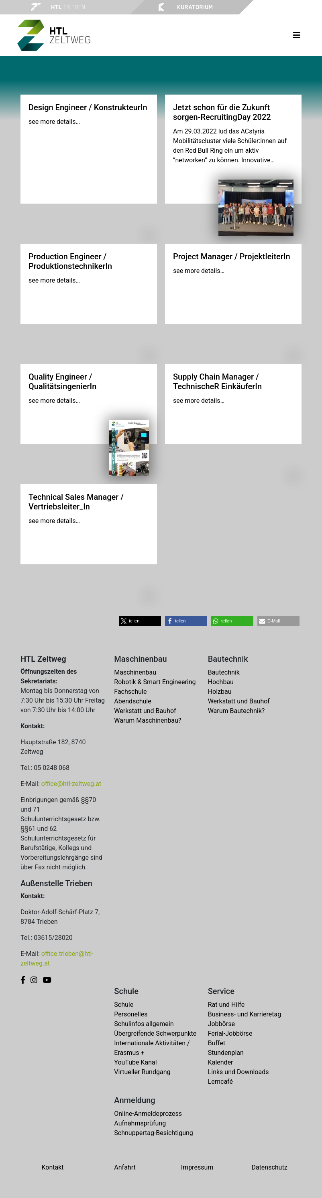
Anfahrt (124, 1167)
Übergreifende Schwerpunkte (155, 1033)
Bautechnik (224, 672)
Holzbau (220, 691)
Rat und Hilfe (226, 1004)
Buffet (216, 1043)
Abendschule (132, 701)
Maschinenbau (135, 672)
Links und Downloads (238, 1072)
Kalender (220, 1062)
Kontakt (52, 1167)
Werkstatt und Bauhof (145, 711)
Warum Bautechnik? (236, 711)
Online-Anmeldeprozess (148, 1113)
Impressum (197, 1167)
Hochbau (221, 682)
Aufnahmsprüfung (140, 1123)
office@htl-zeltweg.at (71, 784)
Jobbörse (221, 1024)
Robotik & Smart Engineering (155, 682)
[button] (140, 621)
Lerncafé (220, 1081)
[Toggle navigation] (297, 35)
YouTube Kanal (135, 1062)
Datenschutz (269, 1167)
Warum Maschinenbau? (147, 720)
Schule (123, 1004)
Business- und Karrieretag (244, 1014)
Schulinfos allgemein (143, 1024)
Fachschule (130, 691)
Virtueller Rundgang (142, 1072)
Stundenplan (226, 1053)
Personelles (130, 1014)
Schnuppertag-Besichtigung (153, 1133)
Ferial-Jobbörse (230, 1033)
